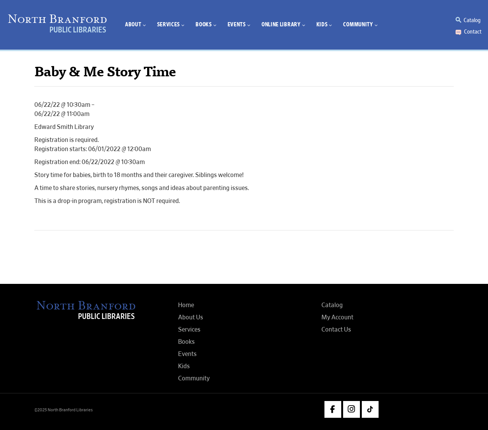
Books (186, 342)
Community (194, 378)
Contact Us (336, 330)
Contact (473, 32)
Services (189, 330)
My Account (337, 317)
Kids (184, 366)
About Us (190, 317)
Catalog (472, 20)
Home (186, 305)
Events (187, 354)
